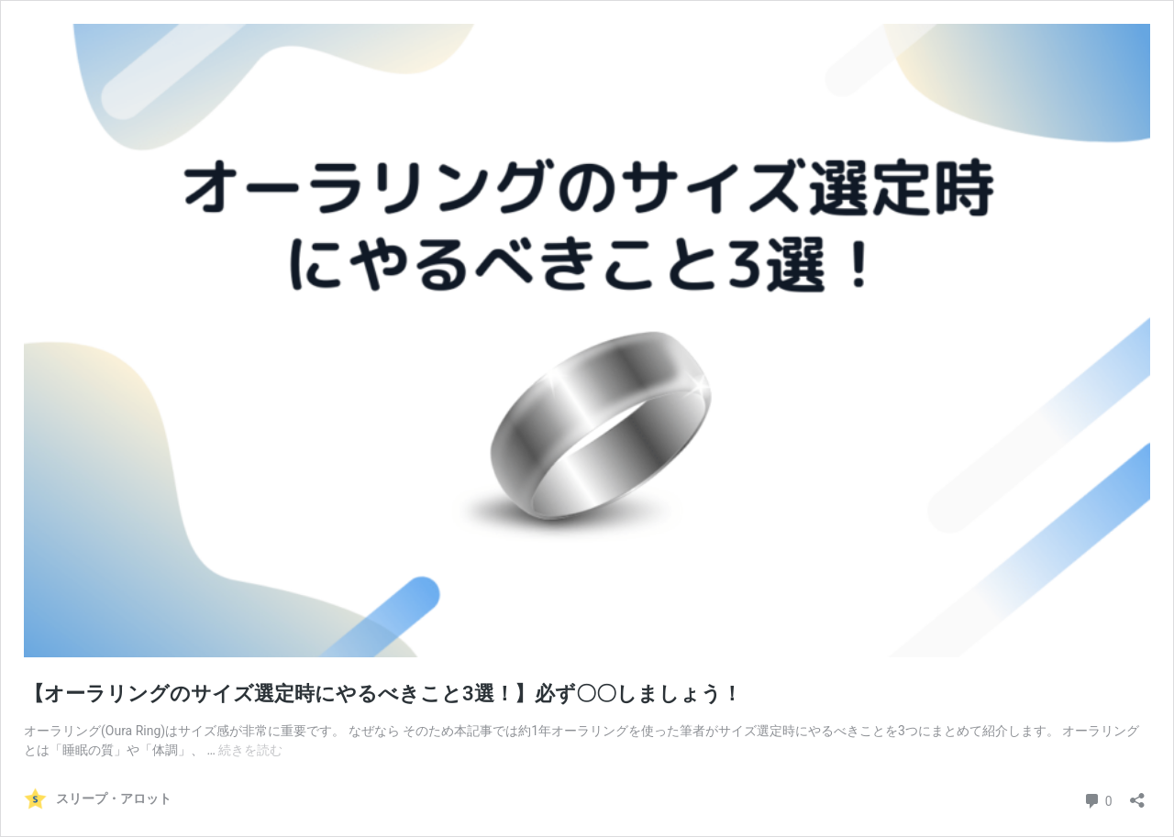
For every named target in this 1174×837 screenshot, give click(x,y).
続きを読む (250, 750)
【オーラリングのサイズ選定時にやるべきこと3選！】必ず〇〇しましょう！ (383, 693)
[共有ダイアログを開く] (1137, 794)
